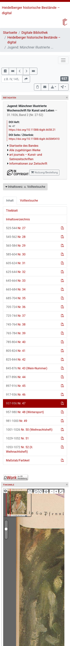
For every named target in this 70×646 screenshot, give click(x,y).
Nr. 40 (15, 342)
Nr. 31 (15, 263)
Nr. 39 (15, 333)
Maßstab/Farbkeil (17, 460)
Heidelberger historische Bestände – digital (33, 40)
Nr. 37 (15, 316)
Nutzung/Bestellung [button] (44, 172)
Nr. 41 (15, 351)
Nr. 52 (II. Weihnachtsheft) (19, 449)
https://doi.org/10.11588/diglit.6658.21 (32, 129)
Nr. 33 (15, 280)
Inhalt (10, 200)
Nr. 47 (15, 403)
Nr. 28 (15, 237)
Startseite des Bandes (23, 145)
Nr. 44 (15, 377)
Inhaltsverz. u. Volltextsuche (25, 186)
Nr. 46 (15, 394)
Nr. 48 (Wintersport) (25, 412)
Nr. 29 (15, 245)
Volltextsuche (29, 200)
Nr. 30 (15, 254)
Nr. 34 (15, 289)
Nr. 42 (15, 359)
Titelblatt (12, 210)
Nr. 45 (15, 386)
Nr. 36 (15, 307)
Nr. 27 (15, 228)
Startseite (10, 32)
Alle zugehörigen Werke (25, 150)
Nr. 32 (15, 272)
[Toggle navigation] (63, 60)
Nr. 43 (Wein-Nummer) (26, 368)
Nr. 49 (16, 421)
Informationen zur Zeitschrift (28, 163)
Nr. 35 (15, 298)
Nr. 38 (15, 324)
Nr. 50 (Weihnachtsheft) (29, 429)
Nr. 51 (17, 438)
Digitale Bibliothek (34, 32)
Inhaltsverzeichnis (18, 219)
